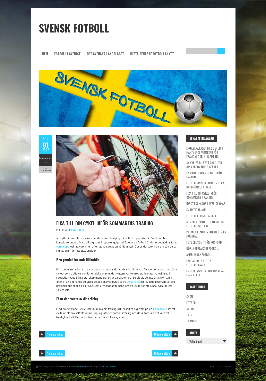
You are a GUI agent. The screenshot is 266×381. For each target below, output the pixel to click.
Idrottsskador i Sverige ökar (205, 203)
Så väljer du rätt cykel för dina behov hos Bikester (204, 164)
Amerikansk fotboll (199, 254)
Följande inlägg (162, 334)
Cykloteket (133, 282)
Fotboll (191, 302)
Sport (74, 230)
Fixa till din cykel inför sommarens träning (104, 223)
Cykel (189, 296)
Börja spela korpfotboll (202, 248)
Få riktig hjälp (196, 209)
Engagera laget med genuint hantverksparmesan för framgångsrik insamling (204, 152)
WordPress (81, 366)
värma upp (62, 246)
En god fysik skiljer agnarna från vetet (205, 273)
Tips (81, 230)
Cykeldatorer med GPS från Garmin (204, 174)
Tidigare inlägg (55, 334)
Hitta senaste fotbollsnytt (152, 53)
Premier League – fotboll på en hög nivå (206, 234)
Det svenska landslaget (105, 53)
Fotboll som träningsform (204, 242)
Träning (191, 321)
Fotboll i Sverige (67, 53)
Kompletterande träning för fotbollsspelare (205, 224)
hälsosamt (159, 309)
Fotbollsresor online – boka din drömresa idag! (205, 185)
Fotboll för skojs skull (202, 215)
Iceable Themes (109, 366)
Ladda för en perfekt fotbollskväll (199, 262)
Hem (45, 53)
